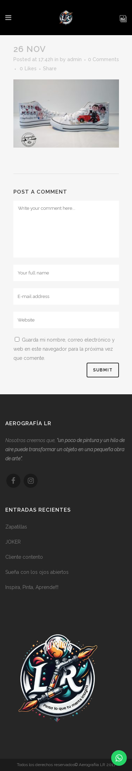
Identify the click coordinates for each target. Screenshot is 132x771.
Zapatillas (16, 529)
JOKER (13, 545)
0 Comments (103, 59)
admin (74, 59)
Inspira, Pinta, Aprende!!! (31, 590)
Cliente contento (24, 560)
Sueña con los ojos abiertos (37, 575)
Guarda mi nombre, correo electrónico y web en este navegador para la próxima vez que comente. (64, 349)
